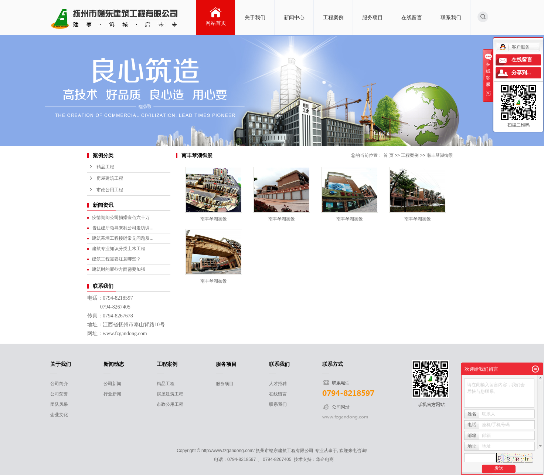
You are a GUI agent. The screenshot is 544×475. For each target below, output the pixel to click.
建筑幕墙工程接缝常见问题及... (122, 238)
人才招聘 (278, 383)
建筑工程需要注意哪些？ (116, 259)
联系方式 (332, 364)
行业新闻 (112, 394)
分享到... (521, 72)
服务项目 (372, 17)
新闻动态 (113, 364)
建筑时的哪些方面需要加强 (118, 269)
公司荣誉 (59, 394)
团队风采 (59, 404)
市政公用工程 (109, 189)
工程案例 (333, 17)
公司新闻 (112, 383)
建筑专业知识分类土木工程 (118, 248)
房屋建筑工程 (109, 178)
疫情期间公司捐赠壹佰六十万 (121, 217)
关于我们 (255, 17)
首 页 (388, 155)
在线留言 (411, 17)
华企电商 (325, 459)
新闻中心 (294, 17)
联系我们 (451, 17)
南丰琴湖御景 (439, 155)
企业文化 (59, 414)
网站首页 (215, 23)
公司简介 (59, 383)
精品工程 (105, 166)
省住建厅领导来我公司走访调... (122, 227)
